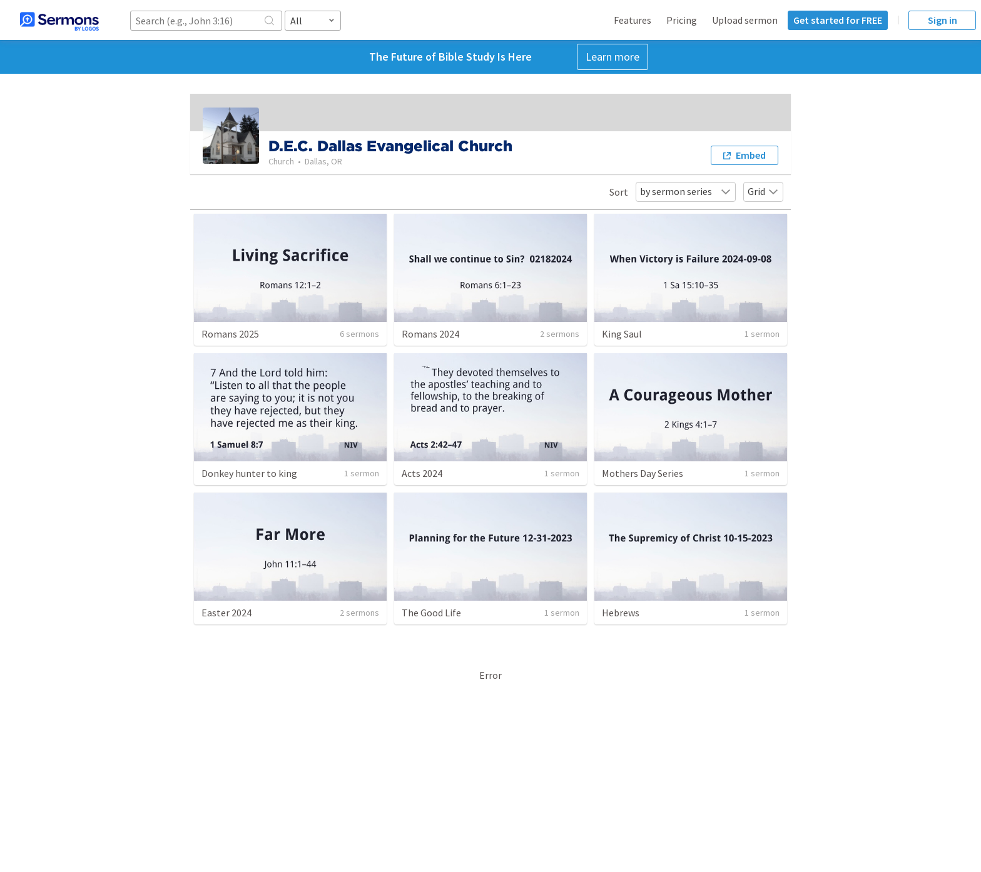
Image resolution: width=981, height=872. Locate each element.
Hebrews (620, 612)
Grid (763, 191)
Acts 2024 (422, 473)
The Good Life (431, 612)
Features (632, 20)
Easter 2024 (226, 612)
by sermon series (685, 191)
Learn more (612, 56)
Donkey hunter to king (249, 473)
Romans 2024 (430, 334)
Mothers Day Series (642, 473)
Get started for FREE (837, 20)
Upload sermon (745, 20)
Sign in (942, 20)
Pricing (681, 20)
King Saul (622, 334)
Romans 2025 (230, 334)
